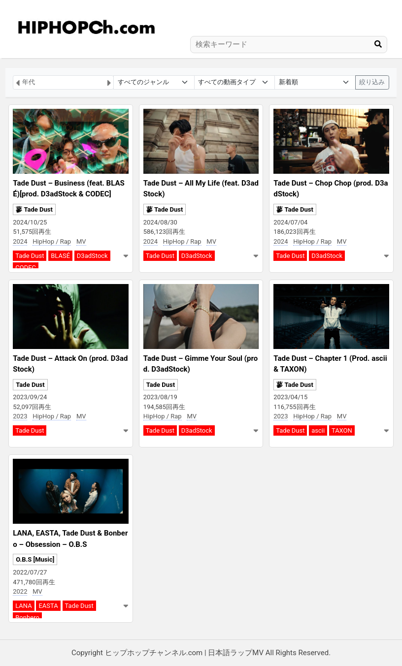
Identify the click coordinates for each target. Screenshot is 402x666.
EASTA (48, 605)
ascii (318, 430)
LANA (23, 605)
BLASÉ (60, 255)
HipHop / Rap (52, 241)
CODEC (25, 267)
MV (81, 241)
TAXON (342, 430)
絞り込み (372, 82)
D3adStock (92, 255)
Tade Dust (29, 255)
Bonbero (27, 617)
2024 (20, 241)
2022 (20, 591)
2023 (20, 416)
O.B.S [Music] (35, 559)
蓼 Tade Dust (34, 209)
